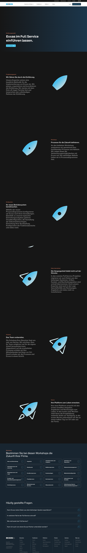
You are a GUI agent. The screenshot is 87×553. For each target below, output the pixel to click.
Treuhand (21, 542)
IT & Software (22, 544)
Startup (21, 540)
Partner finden (56, 540)
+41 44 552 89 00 (9, 546)
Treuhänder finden (57, 542)
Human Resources (35, 552)
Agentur (21, 548)
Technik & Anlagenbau (24, 552)
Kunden (44, 540)
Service (33, 546)
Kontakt (73, 0)
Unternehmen (56, 0)
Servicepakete (67, 542)
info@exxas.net (9, 547)
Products (34, 550)
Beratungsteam (46, 546)
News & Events (63, 0)
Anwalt (21, 546)
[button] (29, 4)
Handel (21, 550)
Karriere (69, 0)
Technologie (45, 544)
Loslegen (66, 540)
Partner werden (57, 544)
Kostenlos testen (76, 4)
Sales (33, 542)
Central (33, 540)
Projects (33, 548)
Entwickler (56, 546)
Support (66, 546)
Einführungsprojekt (68, 544)
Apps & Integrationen (47, 542)
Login (70, 4)
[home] (9, 4)
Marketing (34, 544)
